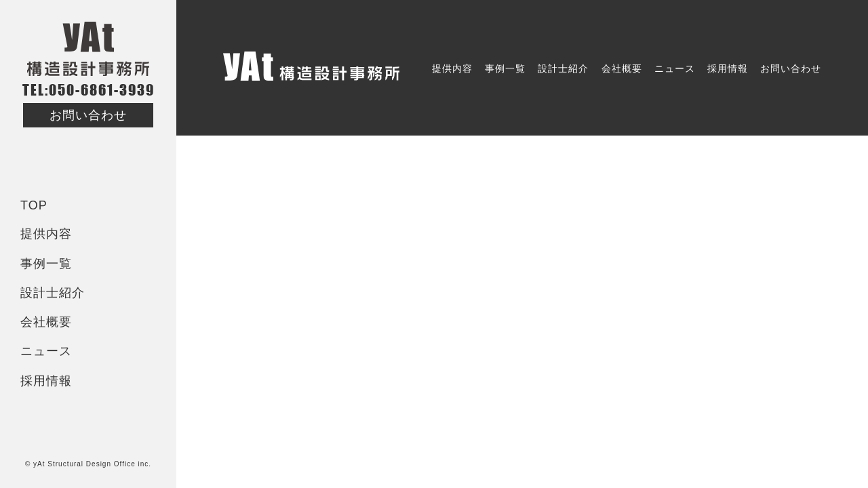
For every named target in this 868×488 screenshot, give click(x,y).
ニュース (46, 351)
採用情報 (46, 381)
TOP (33, 205)
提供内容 (46, 234)
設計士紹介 (52, 293)
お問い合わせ (88, 115)
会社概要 (46, 322)
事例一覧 (46, 263)
